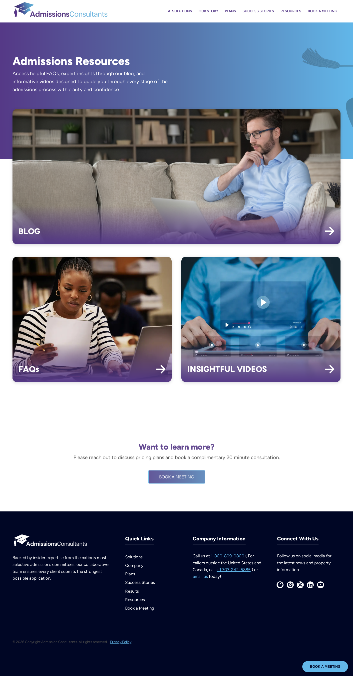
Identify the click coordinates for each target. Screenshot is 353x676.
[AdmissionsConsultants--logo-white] (49, 541)
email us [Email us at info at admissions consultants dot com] (200, 576)
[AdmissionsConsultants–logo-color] (60, 11)
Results (132, 591)
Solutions (134, 556)
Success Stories (140, 582)
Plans (130, 573)
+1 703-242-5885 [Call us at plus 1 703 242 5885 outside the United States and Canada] (234, 569)
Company (134, 565)
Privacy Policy (120, 642)
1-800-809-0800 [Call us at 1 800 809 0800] (228, 555)
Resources (135, 599)
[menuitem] (180, 11)
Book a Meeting (139, 608)
